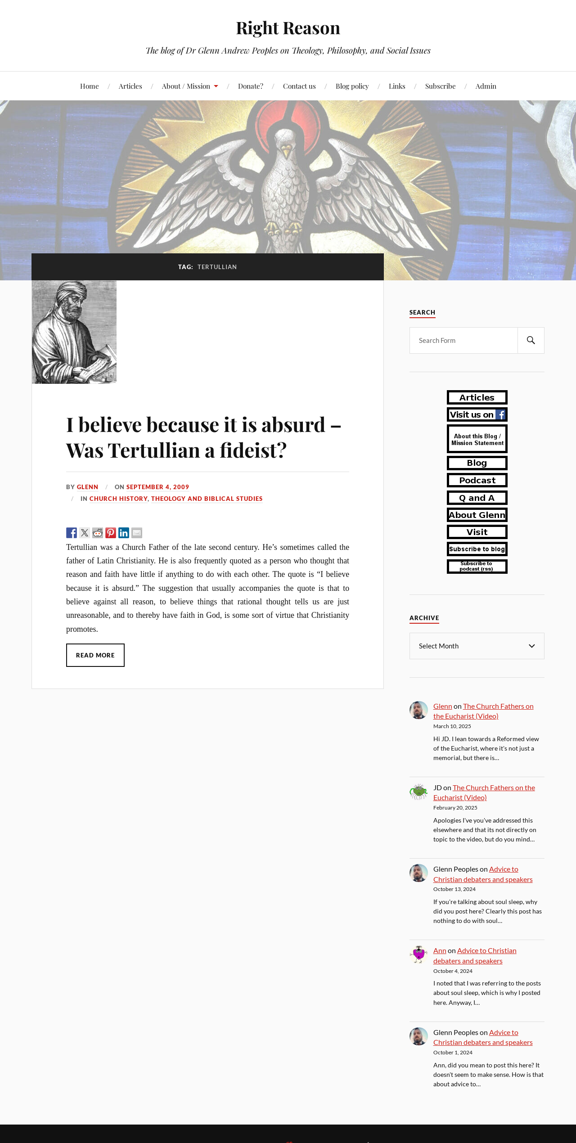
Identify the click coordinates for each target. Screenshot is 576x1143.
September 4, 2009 (157, 486)
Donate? (250, 85)
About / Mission (186, 85)
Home (89, 85)
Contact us (299, 85)
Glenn (88, 486)
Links (397, 85)
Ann (439, 949)
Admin (486, 85)
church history (119, 498)
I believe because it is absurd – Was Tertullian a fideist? (204, 436)
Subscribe (440, 85)
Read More (95, 655)
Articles (130, 85)
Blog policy (352, 85)
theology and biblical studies (207, 498)
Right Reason (288, 27)
